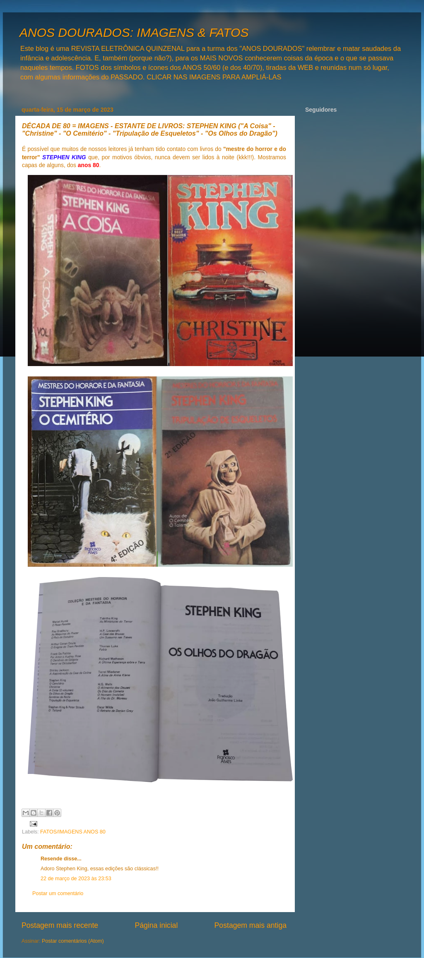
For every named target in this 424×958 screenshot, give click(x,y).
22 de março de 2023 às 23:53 (76, 878)
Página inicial (156, 925)
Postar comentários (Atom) (73, 941)
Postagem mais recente (60, 925)
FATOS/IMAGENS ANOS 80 (73, 832)
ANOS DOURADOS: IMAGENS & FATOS (133, 32)
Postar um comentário (57, 893)
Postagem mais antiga (250, 925)
